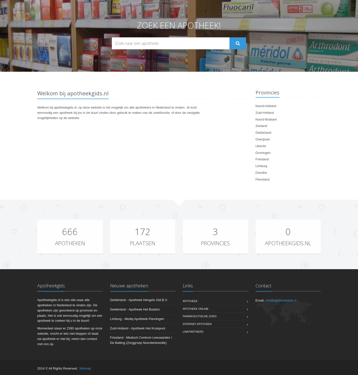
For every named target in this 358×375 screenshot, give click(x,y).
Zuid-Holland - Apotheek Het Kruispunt (137, 328)
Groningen (263, 153)
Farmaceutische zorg (200, 316)
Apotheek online (196, 308)
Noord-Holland (266, 106)
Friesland (262, 159)
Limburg (261, 166)
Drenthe (261, 173)
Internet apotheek (197, 323)
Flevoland (262, 179)
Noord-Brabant (266, 119)
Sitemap (85, 368)
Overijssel (263, 139)
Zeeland (261, 126)
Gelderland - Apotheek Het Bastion (135, 309)
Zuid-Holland (265, 113)
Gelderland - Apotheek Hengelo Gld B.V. (139, 300)
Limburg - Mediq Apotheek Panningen (137, 319)
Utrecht (261, 146)
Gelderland (263, 132)
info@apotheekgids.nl (280, 300)
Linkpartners (193, 331)
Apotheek (190, 301)
